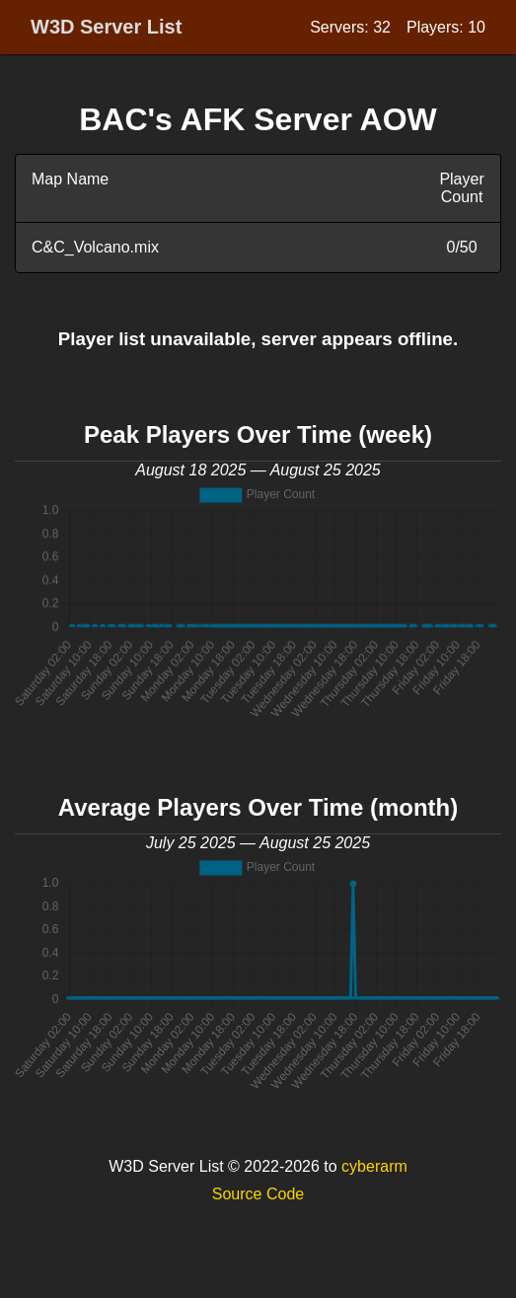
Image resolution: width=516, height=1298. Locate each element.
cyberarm (374, 1166)
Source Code (258, 1194)
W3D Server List (106, 26)
